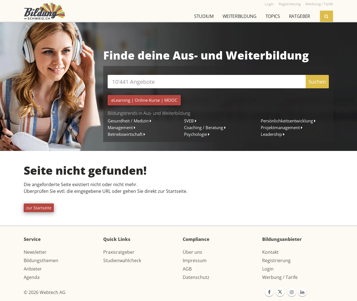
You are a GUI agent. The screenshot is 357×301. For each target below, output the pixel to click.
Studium (204, 16)
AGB (187, 269)
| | (144, 100)
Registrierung (276, 260)
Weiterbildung (240, 16)
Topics (273, 16)
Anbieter (33, 269)
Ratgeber (299, 16)
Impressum (195, 260)
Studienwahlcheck (122, 260)
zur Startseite (38, 207)
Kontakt (270, 252)
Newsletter (35, 252)
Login (268, 269)
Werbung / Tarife (280, 277)
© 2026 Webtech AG (45, 292)
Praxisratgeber (118, 252)
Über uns (192, 252)
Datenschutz (196, 277)
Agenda (32, 277)
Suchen (317, 81)
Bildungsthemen (41, 260)
